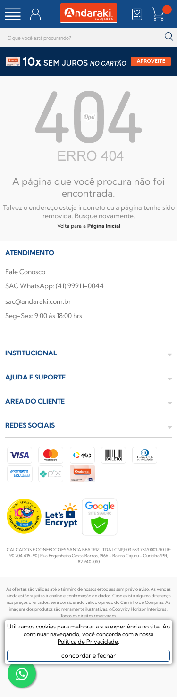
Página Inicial (103, 226)
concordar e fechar (88, 655)
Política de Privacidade (88, 641)
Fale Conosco (25, 271)
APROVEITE (151, 61)
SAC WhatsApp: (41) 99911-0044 (54, 286)
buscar (168, 36)
